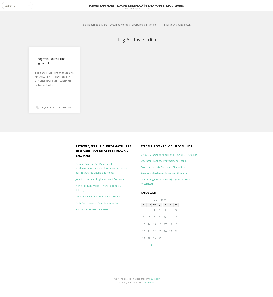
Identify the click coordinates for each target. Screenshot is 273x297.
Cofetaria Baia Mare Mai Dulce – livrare (98, 196)
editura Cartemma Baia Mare (92, 209)
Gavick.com (154, 278)
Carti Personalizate (86, 203)
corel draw (66, 107)
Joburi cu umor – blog (88, 179)
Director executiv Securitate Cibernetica (163, 167)
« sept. (149, 245)
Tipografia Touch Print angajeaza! (50, 61)
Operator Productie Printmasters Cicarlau (164, 161)
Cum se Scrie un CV (86, 164)
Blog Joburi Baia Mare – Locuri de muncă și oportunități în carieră (119, 24)
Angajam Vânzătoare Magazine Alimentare (165, 173)
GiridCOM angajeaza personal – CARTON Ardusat (169, 154)
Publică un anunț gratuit (177, 24)
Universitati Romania (112, 179)
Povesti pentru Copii (109, 203)
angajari (45, 107)
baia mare (55, 107)
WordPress (148, 282)
